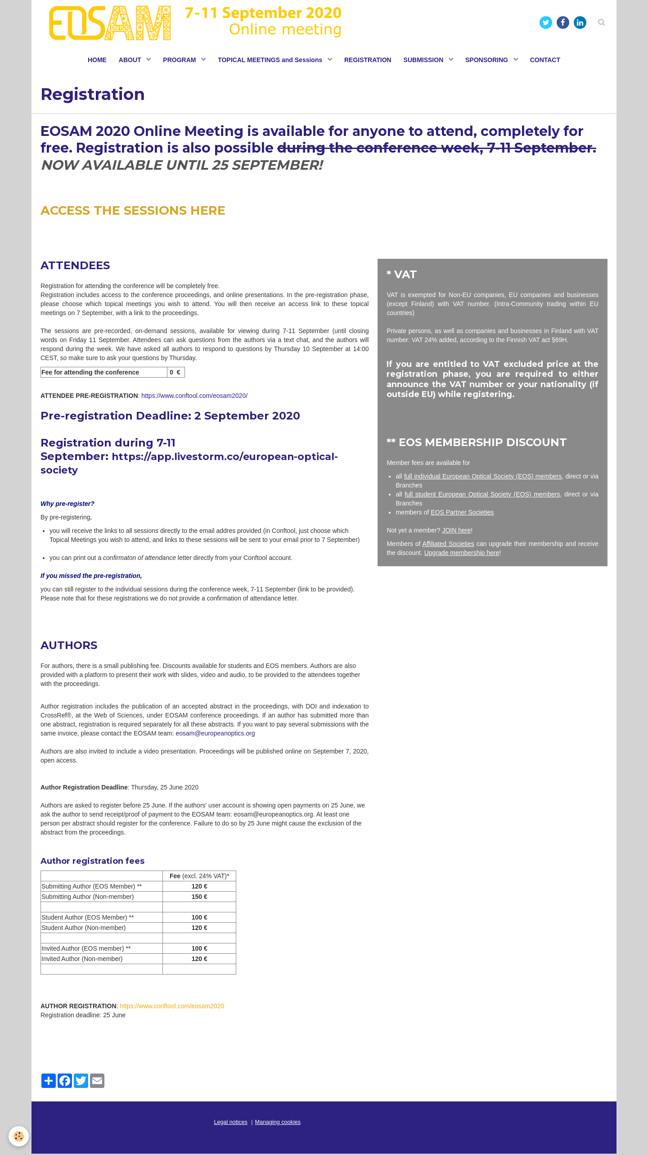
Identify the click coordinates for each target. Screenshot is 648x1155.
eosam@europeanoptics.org (215, 734)
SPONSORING (491, 60)
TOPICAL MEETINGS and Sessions (270, 60)
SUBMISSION (426, 60)
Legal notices (231, 1123)
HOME (92, 60)
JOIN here (456, 531)
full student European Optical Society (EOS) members (482, 495)
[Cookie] (19, 1136)
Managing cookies (278, 1123)
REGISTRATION (368, 60)
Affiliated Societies (448, 545)
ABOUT (127, 60)
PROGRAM (178, 60)
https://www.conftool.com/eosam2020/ (194, 397)
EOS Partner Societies (462, 513)
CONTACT (550, 60)
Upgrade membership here (462, 554)
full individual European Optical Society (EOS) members (483, 477)
